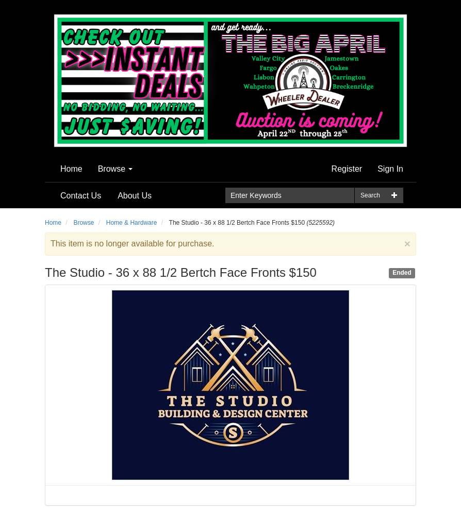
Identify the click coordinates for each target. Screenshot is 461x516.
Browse (115, 168)
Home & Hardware (131, 222)
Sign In (390, 168)
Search (370, 195)
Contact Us (80, 195)
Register (347, 168)
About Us (135, 195)
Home (71, 168)
